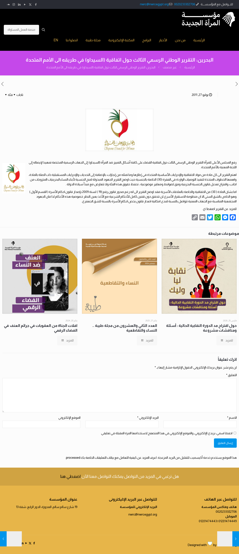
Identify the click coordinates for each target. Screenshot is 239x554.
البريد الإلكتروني (148, 417)
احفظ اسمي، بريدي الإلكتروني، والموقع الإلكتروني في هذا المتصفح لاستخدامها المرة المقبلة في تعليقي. (166, 433)
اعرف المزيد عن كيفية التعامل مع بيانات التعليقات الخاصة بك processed (111, 457)
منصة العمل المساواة (21, 29)
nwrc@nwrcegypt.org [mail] (154, 4)
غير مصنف (170, 67)
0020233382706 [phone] (184, 4)
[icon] (8, 4)
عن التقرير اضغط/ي (215, 209)
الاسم (232, 417)
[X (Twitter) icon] (30, 4)
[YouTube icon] (24, 4)
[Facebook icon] (35, 4)
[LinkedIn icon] (19, 4)
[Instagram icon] (13, 4)
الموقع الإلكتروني (69, 417)
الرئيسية (189, 67)
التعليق (231, 375)
